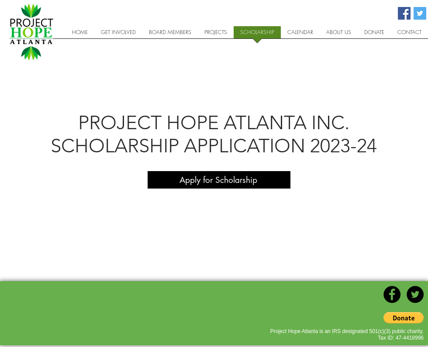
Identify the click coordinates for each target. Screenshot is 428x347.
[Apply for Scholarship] (219, 180)
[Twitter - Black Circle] (415, 294)
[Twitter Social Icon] (420, 13)
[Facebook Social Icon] (404, 13)
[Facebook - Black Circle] (391, 294)
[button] (403, 317)
